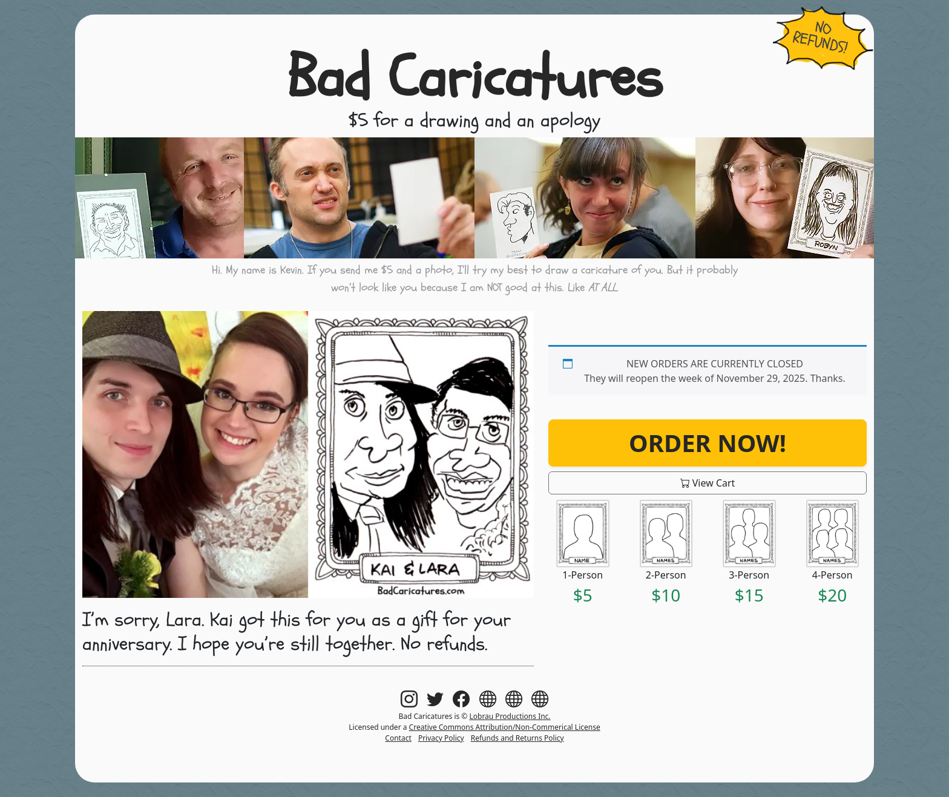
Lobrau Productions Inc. (509, 716)
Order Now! (707, 442)
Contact (398, 738)
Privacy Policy (441, 738)
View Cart (707, 483)
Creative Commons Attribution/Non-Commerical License (504, 727)
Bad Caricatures (475, 78)
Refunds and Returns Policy (517, 738)
